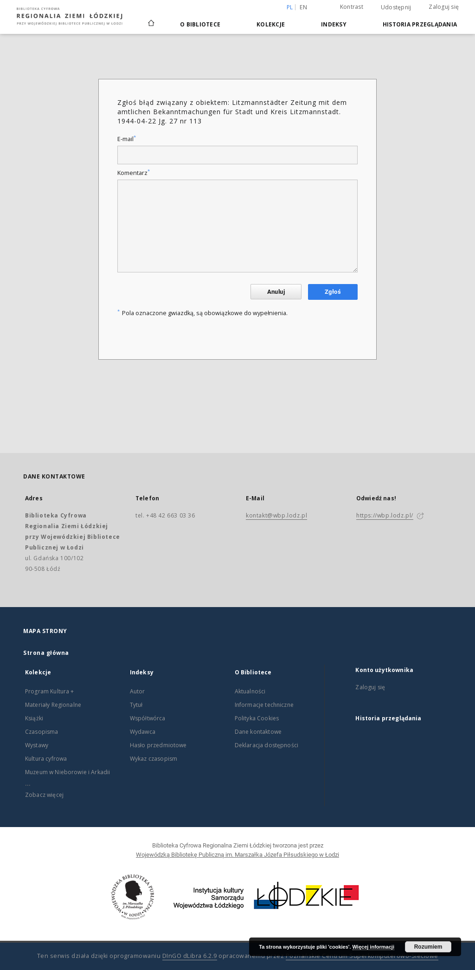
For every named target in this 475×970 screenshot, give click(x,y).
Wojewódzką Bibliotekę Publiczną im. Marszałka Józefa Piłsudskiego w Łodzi (237, 854)
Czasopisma (41, 732)
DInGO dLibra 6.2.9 (189, 956)
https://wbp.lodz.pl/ (384, 515)
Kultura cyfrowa (46, 759)
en (303, 7)
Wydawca (142, 732)
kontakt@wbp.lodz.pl (276, 515)
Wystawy (36, 745)
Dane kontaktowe (258, 732)
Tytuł (136, 705)
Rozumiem (428, 947)
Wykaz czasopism (153, 759)
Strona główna (46, 653)
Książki (34, 718)
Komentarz (133, 173)
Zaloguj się (444, 7)
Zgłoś (333, 291)
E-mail (126, 139)
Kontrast (351, 7)
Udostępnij (396, 7)
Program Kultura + (49, 691)
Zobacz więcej (44, 795)
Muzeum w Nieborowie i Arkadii (67, 772)
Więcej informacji (373, 947)
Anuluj (276, 291)
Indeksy (334, 24)
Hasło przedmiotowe (158, 745)
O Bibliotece (200, 24)
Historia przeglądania (420, 24)
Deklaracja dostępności (266, 745)
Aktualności (250, 691)
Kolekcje (271, 24)
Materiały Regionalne (53, 705)
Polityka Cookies (257, 718)
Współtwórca (148, 718)
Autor (137, 691)
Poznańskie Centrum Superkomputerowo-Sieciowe (362, 956)
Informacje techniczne (264, 705)
